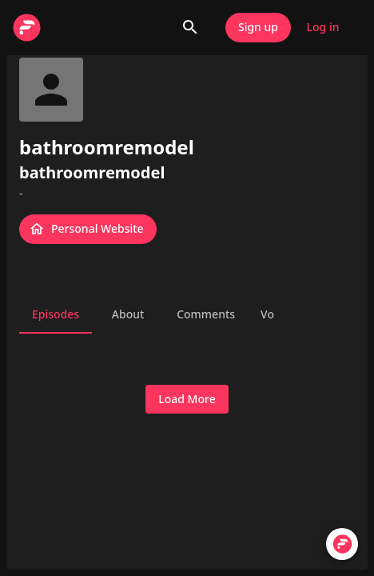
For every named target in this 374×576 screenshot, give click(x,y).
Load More (186, 399)
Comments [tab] (206, 314)
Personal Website (88, 229)
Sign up (258, 27)
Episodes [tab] (55, 314)
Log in (322, 27)
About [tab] (128, 314)
